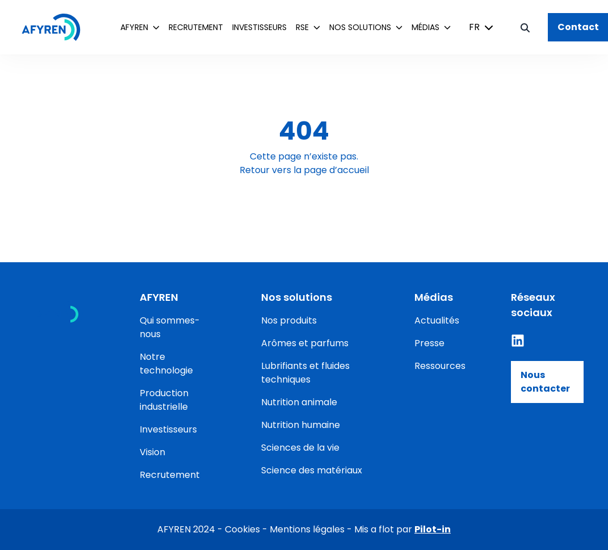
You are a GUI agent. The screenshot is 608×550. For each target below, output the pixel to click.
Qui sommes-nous (170, 327)
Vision (152, 452)
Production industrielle (164, 400)
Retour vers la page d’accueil (304, 170)
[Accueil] (56, 27)
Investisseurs (259, 27)
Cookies (242, 529)
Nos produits (289, 320)
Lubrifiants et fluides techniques (305, 372)
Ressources (440, 365)
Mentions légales (307, 529)
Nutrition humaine (300, 424)
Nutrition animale (299, 402)
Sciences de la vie (300, 447)
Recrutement (196, 27)
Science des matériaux (311, 470)
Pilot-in (432, 529)
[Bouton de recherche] (525, 27)
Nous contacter (545, 381)
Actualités (436, 320)
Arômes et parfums (305, 343)
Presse (429, 343)
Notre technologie (166, 363)
